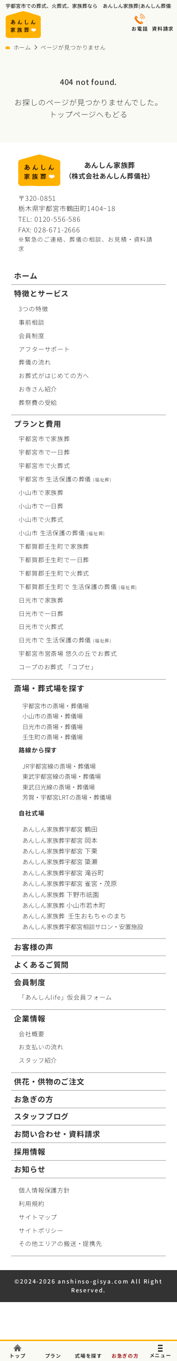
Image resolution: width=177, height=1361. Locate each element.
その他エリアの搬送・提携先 (60, 1243)
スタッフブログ (41, 1116)
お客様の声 (33, 947)
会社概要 (31, 1033)
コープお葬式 (58, 666)
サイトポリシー (41, 1230)
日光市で (41, 600)
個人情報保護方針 (44, 1190)
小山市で (41, 492)
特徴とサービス (41, 293)
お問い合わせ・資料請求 (57, 1134)
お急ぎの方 (33, 1099)
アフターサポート (44, 349)
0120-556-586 (57, 219)
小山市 (62, 532)
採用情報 (29, 1151)
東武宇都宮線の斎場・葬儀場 (61, 776)
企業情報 (29, 1018)
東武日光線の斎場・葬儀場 (58, 787)
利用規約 (31, 1203)
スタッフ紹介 (38, 1060)
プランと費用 (37, 424)
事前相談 (31, 322)
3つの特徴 (33, 308)
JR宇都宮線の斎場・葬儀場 (59, 766)
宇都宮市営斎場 (68, 653)
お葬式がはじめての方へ (54, 375)
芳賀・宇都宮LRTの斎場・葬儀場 (66, 797)
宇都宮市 (65, 479)
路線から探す (38, 749)
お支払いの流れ (41, 1046)
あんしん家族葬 (61, 894)
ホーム (22, 47)
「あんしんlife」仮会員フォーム (65, 997)
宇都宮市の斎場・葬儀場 (55, 705)
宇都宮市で (44, 438)
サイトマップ (38, 1217)
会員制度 (31, 335)
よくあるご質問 (41, 964)
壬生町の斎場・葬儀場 (52, 736)
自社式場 (31, 813)
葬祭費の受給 (38, 402)
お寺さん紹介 (38, 389)
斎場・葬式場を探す (49, 688)
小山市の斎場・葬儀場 (52, 716)
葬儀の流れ (35, 362)
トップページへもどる (88, 114)
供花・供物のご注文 (49, 1081)
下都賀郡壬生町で (54, 546)
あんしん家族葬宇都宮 (60, 829)
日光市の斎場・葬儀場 (52, 726)
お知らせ (29, 1169)
